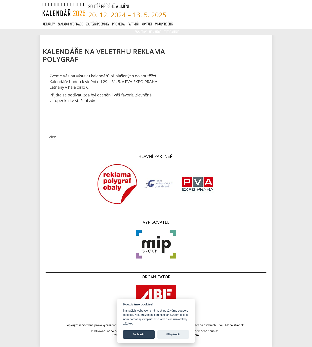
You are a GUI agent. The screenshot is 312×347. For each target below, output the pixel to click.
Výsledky (141, 32)
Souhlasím (139, 334)
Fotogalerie (171, 32)
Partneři (133, 24)
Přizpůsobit (173, 334)
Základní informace (70, 24)
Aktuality (49, 24)
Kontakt (146, 24)
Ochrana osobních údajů (207, 325)
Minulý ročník (164, 24)
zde (92, 100)
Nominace (155, 32)
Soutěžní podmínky (97, 24)
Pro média (118, 24)
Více (52, 137)
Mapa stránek (234, 325)
